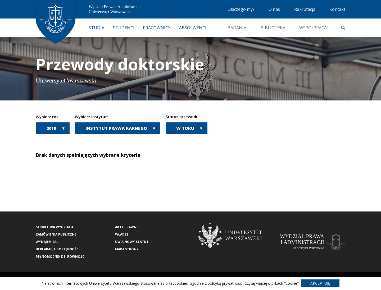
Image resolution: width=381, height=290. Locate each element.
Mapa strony (127, 249)
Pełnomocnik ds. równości (60, 256)
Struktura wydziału (54, 227)
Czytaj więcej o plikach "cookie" (271, 283)
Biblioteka (273, 28)
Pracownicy (156, 28)
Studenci (123, 28)
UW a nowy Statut (131, 242)
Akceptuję (320, 283)
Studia (96, 28)
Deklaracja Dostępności (58, 249)
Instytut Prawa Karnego (116, 128)
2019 (51, 128)
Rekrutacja (304, 9)
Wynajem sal (47, 242)
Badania (237, 28)
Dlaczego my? (241, 9)
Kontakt (337, 9)
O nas (274, 9)
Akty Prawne (126, 227)
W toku (185, 128)
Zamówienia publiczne (56, 234)
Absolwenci (192, 28)
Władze (122, 234)
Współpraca (313, 28)
